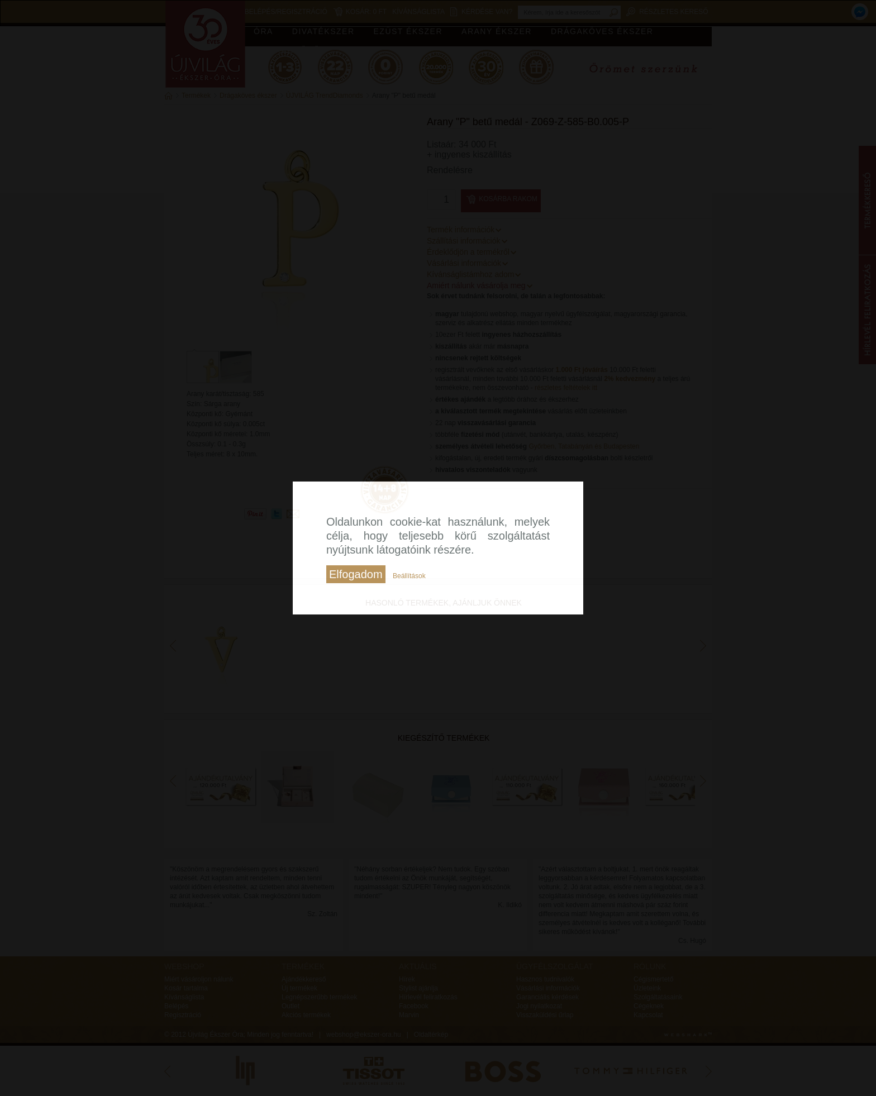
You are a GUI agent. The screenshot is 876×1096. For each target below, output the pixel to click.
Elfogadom (356, 574)
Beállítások (409, 576)
